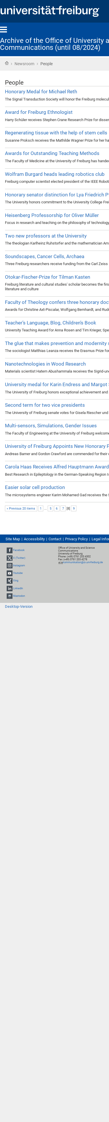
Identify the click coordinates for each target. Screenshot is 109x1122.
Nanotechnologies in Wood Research (45, 364)
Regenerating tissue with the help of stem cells (56, 133)
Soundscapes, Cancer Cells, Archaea (44, 256)
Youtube (18, 573)
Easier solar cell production (35, 487)
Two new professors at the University (46, 236)
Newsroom (24, 63)
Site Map (13, 539)
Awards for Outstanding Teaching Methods (52, 153)
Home (6, 63)
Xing (15, 580)
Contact (55, 539)
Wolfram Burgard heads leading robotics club (55, 174)
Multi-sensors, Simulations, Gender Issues (51, 425)
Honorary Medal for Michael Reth (41, 91)
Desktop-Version (19, 606)
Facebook (19, 550)
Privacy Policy (76, 539)
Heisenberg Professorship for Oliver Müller (52, 215)
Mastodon (19, 595)
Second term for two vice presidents (45, 405)
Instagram (19, 565)
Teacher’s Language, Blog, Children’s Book (50, 323)
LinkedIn (18, 588)
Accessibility (34, 539)
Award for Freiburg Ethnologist (39, 112)
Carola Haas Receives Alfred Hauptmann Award (57, 467)
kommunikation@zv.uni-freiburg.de (83, 562)
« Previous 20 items (21, 508)
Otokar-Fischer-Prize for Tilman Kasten (47, 277)
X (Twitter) (19, 558)
